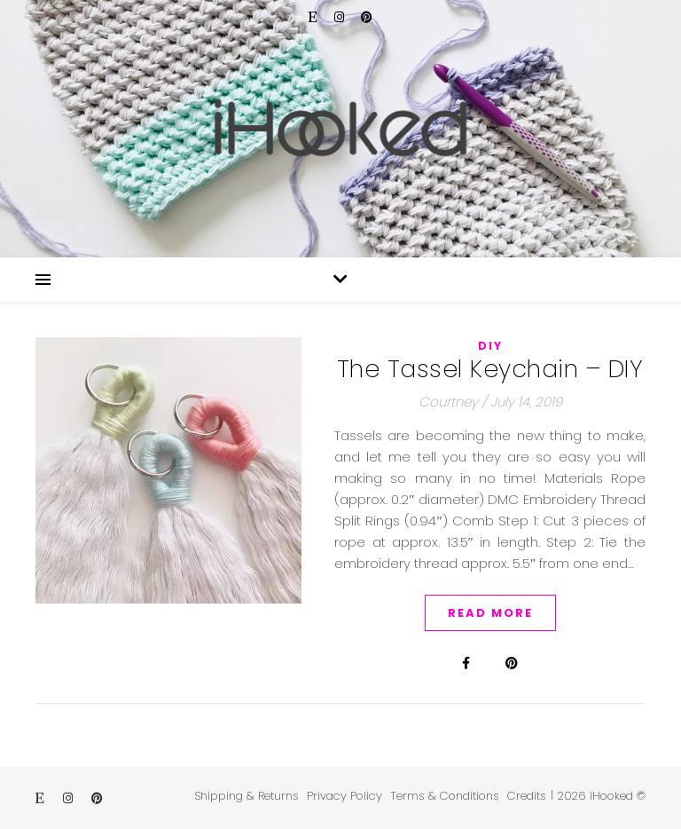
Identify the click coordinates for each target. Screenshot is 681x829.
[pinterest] (366, 17)
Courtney (448, 401)
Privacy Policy (344, 795)
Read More (490, 612)
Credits (526, 795)
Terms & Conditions (444, 795)
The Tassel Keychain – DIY (490, 368)
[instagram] (341, 17)
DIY (490, 345)
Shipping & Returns (246, 795)
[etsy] (315, 17)
